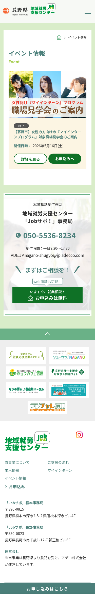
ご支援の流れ (58, 462)
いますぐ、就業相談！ (47, 295)
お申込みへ (64, 158)
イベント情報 (15, 478)
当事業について (17, 462)
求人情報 (12, 470)
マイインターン (60, 470)
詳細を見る (30, 159)
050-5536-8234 (49, 235)
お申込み (17, 486)
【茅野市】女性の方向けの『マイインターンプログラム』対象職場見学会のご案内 (47, 134)
